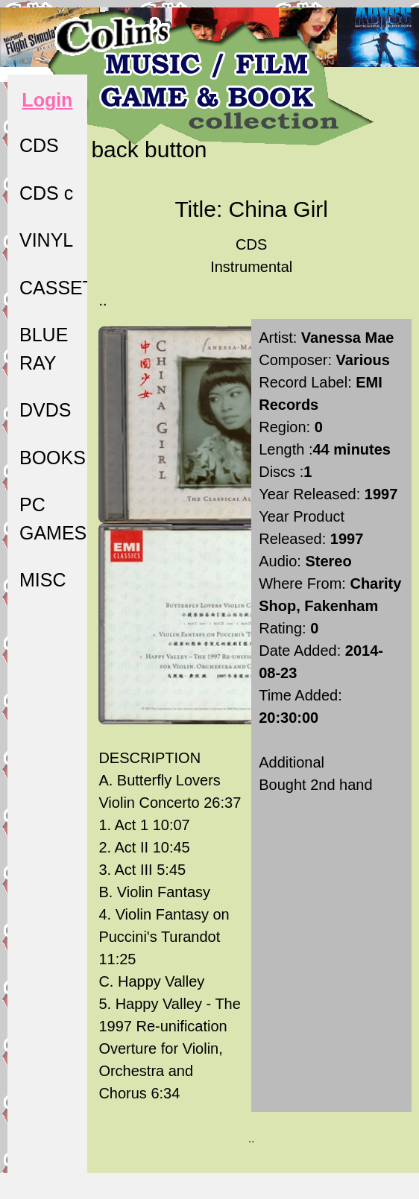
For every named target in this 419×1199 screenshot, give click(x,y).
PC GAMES (52, 518)
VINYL (46, 240)
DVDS (45, 409)
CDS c (46, 193)
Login (47, 99)
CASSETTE (53, 287)
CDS (39, 145)
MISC (42, 579)
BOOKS (52, 457)
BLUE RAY (43, 348)
